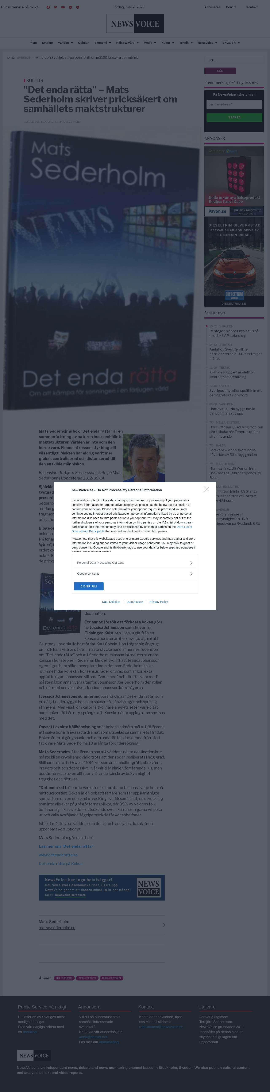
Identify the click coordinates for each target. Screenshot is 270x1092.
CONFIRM (94, 586)
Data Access (135, 602)
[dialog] (135, 546)
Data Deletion (111, 602)
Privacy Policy (159, 602)
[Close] (208, 490)
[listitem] (135, 562)
